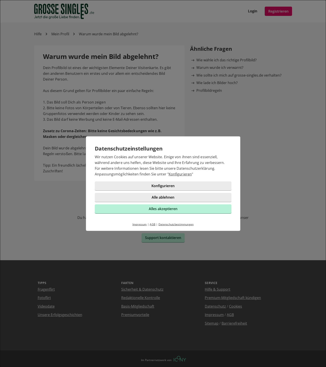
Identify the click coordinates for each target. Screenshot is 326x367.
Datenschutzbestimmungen (176, 224)
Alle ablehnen (163, 197)
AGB (152, 224)
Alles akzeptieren (163, 208)
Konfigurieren (180, 174)
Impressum (139, 224)
